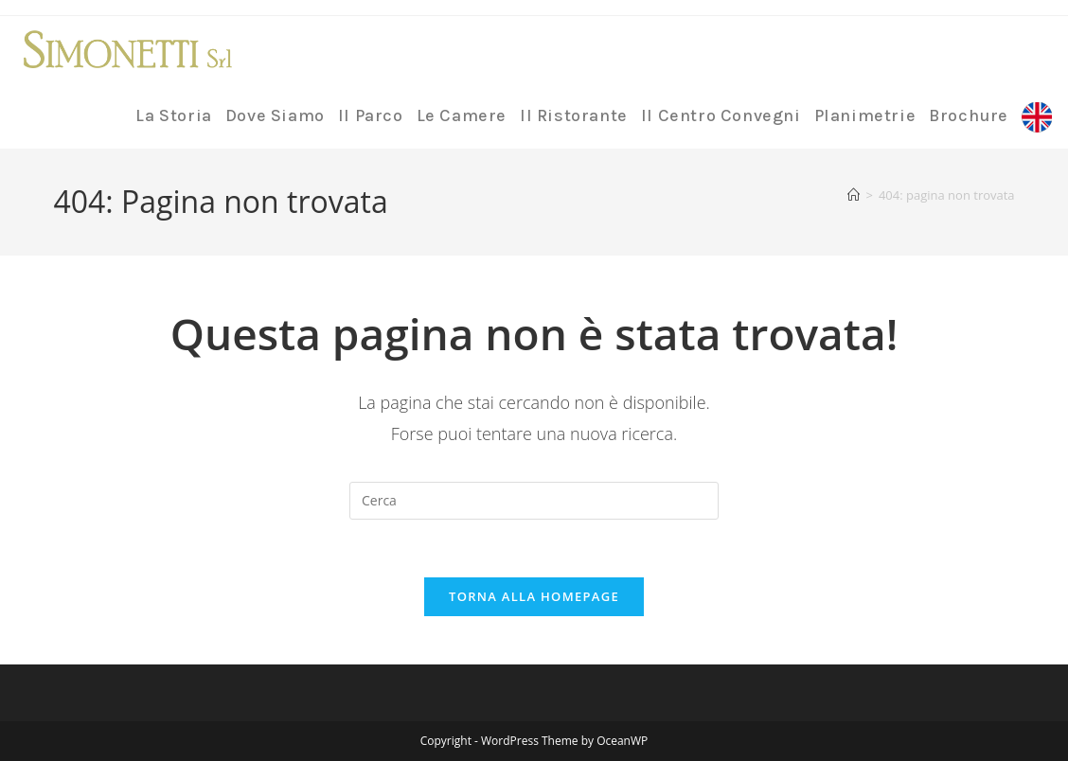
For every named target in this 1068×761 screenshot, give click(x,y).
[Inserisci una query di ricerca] (534, 501)
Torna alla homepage (534, 596)
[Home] (853, 195)
